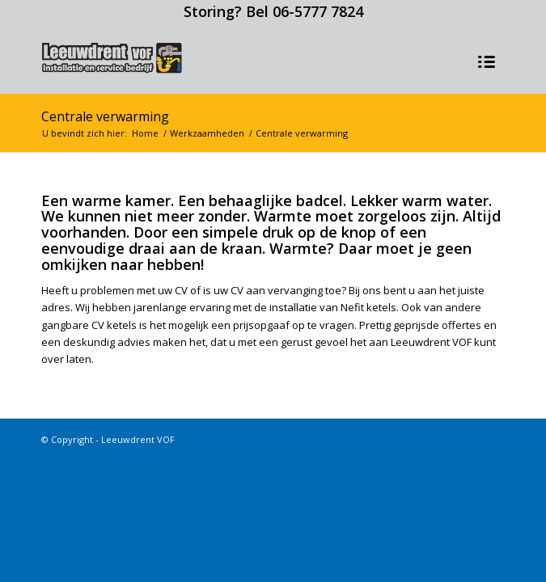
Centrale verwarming (105, 116)
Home (145, 133)
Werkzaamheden (207, 133)
